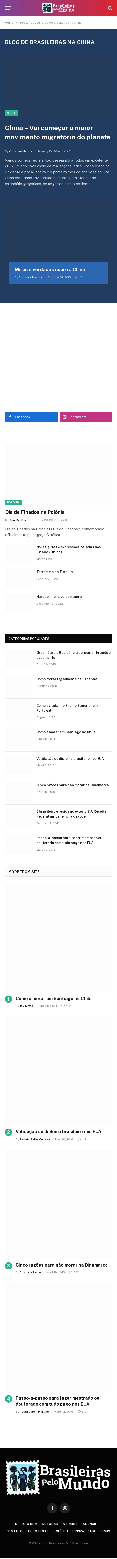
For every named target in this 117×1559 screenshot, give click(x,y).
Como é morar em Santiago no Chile (66, 732)
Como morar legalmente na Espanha (66, 679)
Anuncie (90, 1524)
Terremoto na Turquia (54, 572)
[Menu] (8, 7)
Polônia (13, 502)
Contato (15, 1531)
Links (105, 1531)
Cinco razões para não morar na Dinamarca (72, 785)
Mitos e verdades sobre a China (50, 269)
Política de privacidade (75, 1531)
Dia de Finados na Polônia (35, 512)
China (11, 113)
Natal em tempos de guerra (59, 597)
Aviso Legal (38, 1531)
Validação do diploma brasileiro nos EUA (70, 758)
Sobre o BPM (26, 1524)
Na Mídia (70, 1524)
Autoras (50, 1524)
